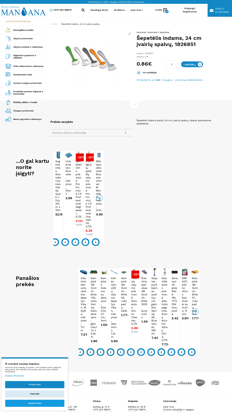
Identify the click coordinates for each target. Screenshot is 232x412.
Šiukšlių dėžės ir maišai (25, 102)
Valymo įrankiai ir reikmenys (28, 47)
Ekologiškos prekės (23, 30)
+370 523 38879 (60, 10)
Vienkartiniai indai (22, 74)
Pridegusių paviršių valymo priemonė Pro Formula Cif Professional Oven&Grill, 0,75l (203, 197)
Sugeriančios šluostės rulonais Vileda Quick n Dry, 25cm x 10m (72, 196)
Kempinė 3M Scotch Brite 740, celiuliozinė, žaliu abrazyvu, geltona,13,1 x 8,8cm (117, 286)
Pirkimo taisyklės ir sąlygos (178, 361)
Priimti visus (35, 384)
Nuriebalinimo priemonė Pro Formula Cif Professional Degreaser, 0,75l (159, 197)
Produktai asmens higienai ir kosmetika (28, 92)
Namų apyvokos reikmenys (27, 119)
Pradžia (54, 24)
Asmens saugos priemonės (27, 83)
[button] (129, 33)
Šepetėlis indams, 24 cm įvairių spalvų (80, 24)
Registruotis (190, 11)
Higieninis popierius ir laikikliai (24, 56)
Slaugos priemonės (23, 111)
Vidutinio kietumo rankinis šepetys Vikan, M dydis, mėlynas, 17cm (74, 285)
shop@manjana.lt (103, 363)
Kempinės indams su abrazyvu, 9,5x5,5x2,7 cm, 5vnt (160, 285)
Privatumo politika (173, 363)
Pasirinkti (34, 394)
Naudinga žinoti (99, 10)
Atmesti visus (34, 403)
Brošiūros (119, 10)
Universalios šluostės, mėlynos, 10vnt (115, 194)
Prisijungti (189, 8)
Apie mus (168, 358)
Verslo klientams (219, 10)
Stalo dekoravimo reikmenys (28, 66)
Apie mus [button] (135, 10)
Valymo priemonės (23, 38)
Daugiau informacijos (14, 376)
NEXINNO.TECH (185, 404)
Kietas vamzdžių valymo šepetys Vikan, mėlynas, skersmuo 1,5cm (201, 285)
